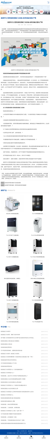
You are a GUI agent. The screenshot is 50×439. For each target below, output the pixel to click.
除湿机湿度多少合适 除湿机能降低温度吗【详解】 (13, 379)
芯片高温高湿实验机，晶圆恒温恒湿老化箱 (11, 350)
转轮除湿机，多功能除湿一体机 (9, 417)
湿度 (22, 73)
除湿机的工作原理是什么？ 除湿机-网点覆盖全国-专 (14, 385)
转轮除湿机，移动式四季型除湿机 (9, 404)
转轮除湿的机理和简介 (6, 347)
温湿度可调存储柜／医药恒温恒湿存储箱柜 (15, 185)
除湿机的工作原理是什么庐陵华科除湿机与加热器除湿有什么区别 (17, 391)
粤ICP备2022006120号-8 (37, 433)
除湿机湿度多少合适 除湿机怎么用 (9, 388)
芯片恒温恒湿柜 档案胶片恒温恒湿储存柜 (11, 414)
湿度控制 (21, 102)
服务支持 (31, 437)
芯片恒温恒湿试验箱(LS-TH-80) (9, 363)
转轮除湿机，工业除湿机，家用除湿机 (10, 407)
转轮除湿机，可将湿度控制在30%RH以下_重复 (12, 420)
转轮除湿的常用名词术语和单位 (9, 360)
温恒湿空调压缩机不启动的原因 (13, 182)
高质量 (21, 136)
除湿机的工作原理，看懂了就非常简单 (10, 334)
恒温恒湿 (5, 73)
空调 (16, 123)
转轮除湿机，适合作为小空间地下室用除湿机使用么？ (14, 375)
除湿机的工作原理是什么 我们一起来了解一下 (12, 410)
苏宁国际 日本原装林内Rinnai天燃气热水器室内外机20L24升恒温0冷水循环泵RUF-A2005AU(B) (18, 337)
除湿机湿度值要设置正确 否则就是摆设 (10, 398)
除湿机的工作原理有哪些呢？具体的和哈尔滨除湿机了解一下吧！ (17, 356)
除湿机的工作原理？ (6, 331)
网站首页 (6, 437)
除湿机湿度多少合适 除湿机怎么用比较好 (11, 382)
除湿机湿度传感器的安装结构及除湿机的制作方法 (13, 423)
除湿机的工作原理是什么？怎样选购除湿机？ (12, 369)
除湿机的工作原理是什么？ (7, 372)
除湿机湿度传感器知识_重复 (8, 401)
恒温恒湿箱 (45, 92)
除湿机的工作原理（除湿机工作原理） (10, 353)
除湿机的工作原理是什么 (7, 394)
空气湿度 (38, 158)
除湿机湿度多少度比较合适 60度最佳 (10, 341)
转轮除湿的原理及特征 (6, 366)
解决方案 (18, 437)
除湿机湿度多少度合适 (6, 344)
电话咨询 (44, 437)
